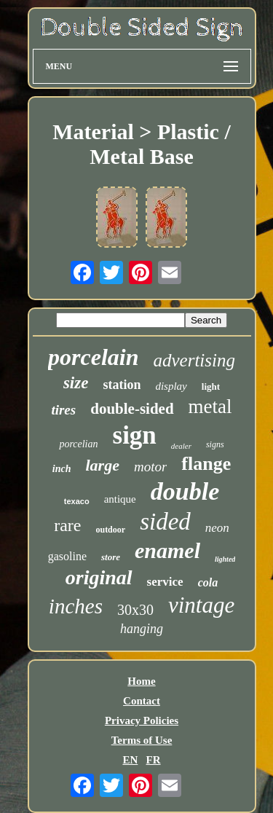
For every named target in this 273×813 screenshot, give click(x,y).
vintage (201, 605)
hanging (141, 628)
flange (206, 463)
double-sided (131, 408)
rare (67, 525)
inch (61, 468)
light (211, 386)
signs (215, 444)
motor (150, 466)
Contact (141, 701)
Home (141, 681)
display (170, 386)
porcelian (78, 444)
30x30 (135, 610)
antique (120, 499)
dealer (181, 445)
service (165, 582)
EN (130, 760)
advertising (194, 360)
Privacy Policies (141, 720)
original (99, 577)
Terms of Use (142, 740)
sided (165, 521)
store (110, 556)
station (122, 384)
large (102, 465)
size (76, 383)
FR (153, 760)
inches (76, 606)
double (185, 491)
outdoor (110, 530)
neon (217, 528)
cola (208, 582)
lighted (225, 559)
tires (63, 409)
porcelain (93, 357)
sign (135, 435)
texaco (77, 501)
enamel (167, 550)
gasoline (67, 556)
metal (210, 406)
